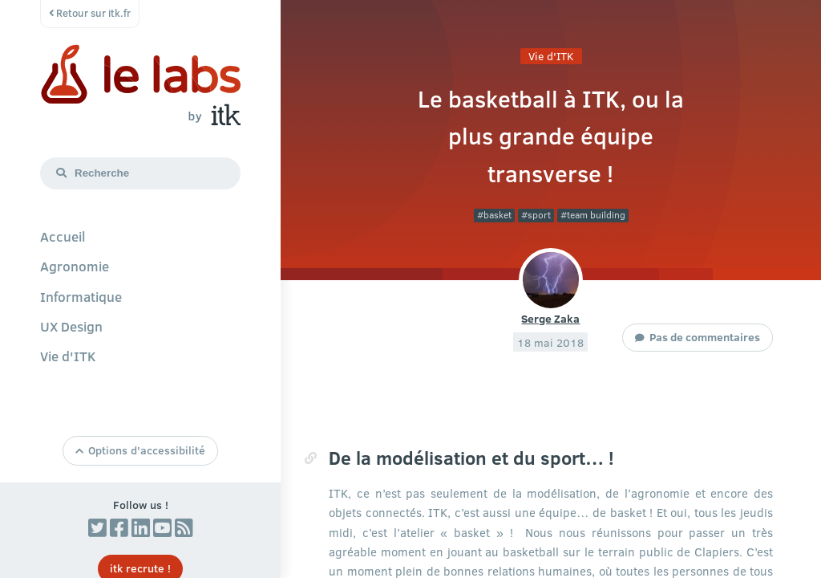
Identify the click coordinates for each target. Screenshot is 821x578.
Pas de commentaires (704, 336)
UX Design (71, 326)
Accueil (62, 236)
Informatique (81, 296)
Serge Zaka (550, 318)
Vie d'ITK (68, 355)
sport (539, 215)
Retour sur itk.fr (90, 13)
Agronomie (74, 265)
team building (596, 215)
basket (497, 215)
